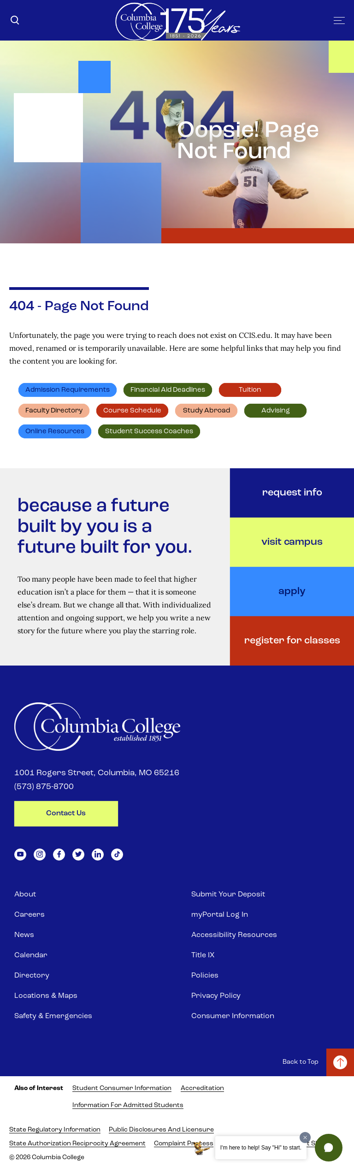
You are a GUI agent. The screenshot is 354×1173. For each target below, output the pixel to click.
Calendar (30, 955)
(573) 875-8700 (44, 787)
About (25, 894)
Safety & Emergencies (53, 1016)
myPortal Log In (219, 915)
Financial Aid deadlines (167, 390)
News (24, 935)
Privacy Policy (216, 996)
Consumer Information (232, 1016)
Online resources (54, 431)
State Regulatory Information (54, 1129)
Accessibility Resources (234, 935)
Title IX (202, 955)
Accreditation (202, 1088)
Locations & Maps (45, 996)
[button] (328, 1147)
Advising (275, 410)
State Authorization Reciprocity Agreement (77, 1143)
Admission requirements (67, 390)
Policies (204, 975)
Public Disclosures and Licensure (161, 1129)
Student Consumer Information (121, 1088)
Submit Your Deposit (228, 894)
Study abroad (206, 410)
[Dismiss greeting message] (305, 1137)
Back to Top (301, 1062)
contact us (66, 813)
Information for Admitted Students (127, 1105)
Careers (29, 915)
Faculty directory (54, 410)
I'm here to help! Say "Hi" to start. (260, 1147)
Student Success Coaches (149, 431)
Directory (31, 975)
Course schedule (132, 410)
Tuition (250, 390)
